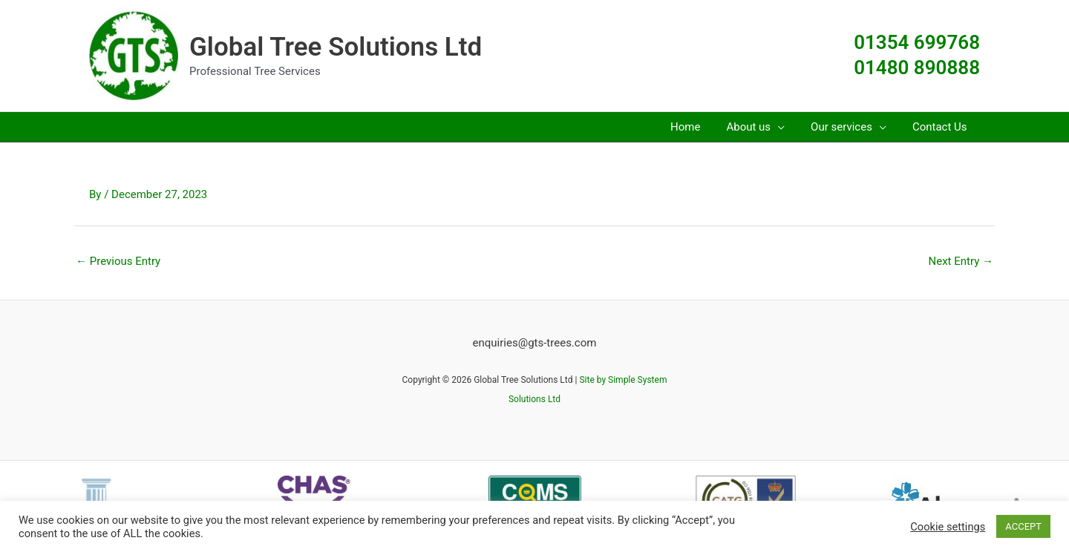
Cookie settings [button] (947, 526)
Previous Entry (118, 261)
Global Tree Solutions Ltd (335, 47)
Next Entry (961, 261)
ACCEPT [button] (1023, 526)
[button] (765, 127)
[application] (787, 127)
